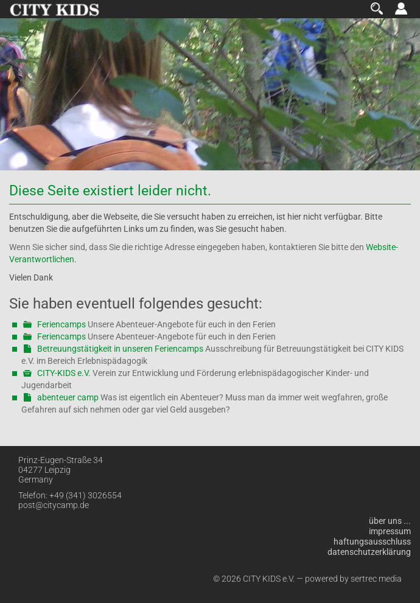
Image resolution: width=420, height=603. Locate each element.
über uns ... (390, 521)
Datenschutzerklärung (369, 552)
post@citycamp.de (53, 505)
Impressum (390, 531)
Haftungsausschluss (372, 541)
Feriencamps (61, 324)
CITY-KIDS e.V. (64, 373)
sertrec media (376, 579)
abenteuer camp (68, 397)
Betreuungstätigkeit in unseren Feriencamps (120, 349)
